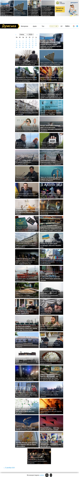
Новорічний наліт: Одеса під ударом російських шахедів (49, 429)
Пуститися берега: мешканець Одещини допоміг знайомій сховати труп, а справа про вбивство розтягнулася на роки (27, 294)
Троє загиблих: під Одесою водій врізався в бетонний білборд (26, 379)
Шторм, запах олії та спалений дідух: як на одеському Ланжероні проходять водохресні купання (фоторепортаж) (47, 11)
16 (29, 43)
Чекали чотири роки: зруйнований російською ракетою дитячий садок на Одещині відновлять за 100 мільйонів (51, 261)
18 (35, 43)
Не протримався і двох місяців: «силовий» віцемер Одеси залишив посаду (27, 195)
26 (16, 47)
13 (19, 43)
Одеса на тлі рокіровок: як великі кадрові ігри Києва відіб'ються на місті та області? (51, 179)
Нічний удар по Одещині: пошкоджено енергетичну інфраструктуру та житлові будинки (51, 410)
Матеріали (24, 26)
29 (26, 47)
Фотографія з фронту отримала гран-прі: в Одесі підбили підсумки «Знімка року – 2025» (51, 112)
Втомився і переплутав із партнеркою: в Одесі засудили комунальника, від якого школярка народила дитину (51, 310)
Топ (43, 26)
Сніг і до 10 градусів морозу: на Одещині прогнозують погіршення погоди (24, 162)
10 (32, 41)
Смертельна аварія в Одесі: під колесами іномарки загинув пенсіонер (50, 212)
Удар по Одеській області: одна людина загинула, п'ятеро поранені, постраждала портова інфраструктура (50, 45)
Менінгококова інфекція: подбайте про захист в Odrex (51, 79)
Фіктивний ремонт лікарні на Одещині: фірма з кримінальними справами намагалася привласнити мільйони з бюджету (27, 343)
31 (32, 47)
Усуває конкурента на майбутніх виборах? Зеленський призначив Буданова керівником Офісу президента (50, 327)
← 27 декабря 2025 (9, 467)
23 (29, 45)
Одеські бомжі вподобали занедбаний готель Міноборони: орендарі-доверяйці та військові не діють (26, 244)
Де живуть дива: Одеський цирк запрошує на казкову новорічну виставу (50, 195)
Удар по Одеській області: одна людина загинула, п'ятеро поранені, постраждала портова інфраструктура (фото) (7, 11)
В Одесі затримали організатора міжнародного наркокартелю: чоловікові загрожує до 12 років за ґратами (50, 344)
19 (16, 45)
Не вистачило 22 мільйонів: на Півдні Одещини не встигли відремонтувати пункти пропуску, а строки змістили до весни (26, 409)
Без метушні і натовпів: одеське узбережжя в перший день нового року (26, 394)
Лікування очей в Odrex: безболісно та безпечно (27, 130)
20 (19, 45)
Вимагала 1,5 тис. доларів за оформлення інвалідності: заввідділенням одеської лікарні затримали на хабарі (26, 144)
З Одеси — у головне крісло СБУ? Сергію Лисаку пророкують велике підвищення (26, 311)
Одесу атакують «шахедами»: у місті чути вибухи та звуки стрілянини (20, 13)
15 (26, 43)
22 (26, 45)
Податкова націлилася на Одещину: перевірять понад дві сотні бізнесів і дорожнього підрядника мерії (27, 228)
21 (23, 45)
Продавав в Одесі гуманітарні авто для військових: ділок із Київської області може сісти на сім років (26, 62)
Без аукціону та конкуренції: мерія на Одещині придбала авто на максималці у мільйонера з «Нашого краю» (50, 294)
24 (32, 45)
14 (23, 43)
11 (35, 41)
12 (16, 43)
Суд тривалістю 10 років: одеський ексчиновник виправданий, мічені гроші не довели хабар (26, 79)
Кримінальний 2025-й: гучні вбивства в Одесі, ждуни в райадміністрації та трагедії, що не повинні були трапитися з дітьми (50, 276)
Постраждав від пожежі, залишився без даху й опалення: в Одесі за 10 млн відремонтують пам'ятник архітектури (27, 111)
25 (35, 45)
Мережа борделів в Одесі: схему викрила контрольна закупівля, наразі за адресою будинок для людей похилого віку (26, 261)
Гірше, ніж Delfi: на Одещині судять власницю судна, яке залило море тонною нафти (26, 278)
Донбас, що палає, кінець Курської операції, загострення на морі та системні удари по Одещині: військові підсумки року (50, 243)
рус (62, 26)
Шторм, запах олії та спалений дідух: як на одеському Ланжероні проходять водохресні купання (51, 128)
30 (29, 47)
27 (19, 47)
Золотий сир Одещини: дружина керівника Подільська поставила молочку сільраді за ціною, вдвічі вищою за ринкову (50, 360)
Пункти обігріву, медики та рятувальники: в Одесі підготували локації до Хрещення (50, 162)
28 (23, 47)
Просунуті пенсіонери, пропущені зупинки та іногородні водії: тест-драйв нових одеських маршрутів (34, 12)
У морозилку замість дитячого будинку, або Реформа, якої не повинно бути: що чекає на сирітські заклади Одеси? (50, 377)
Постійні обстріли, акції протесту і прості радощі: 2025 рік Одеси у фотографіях (26, 444)
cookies (42, 475)
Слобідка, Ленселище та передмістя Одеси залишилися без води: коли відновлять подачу (27, 211)
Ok (47, 475)
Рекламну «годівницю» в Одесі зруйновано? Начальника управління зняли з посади (25, 179)
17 (32, 43)
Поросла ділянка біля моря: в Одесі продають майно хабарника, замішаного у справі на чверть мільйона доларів (27, 95)
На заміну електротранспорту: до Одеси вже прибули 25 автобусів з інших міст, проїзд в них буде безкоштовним (26, 327)
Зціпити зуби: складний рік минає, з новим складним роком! (25, 428)
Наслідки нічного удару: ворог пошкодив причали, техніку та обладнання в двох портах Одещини (49, 393)
